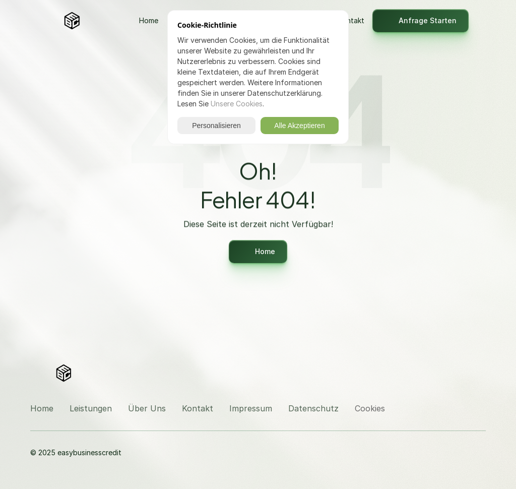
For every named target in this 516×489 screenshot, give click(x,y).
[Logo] (97, 21)
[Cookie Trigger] (370, 408)
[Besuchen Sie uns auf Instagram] (453, 372)
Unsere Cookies (237, 103)
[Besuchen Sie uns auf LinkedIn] (478, 372)
